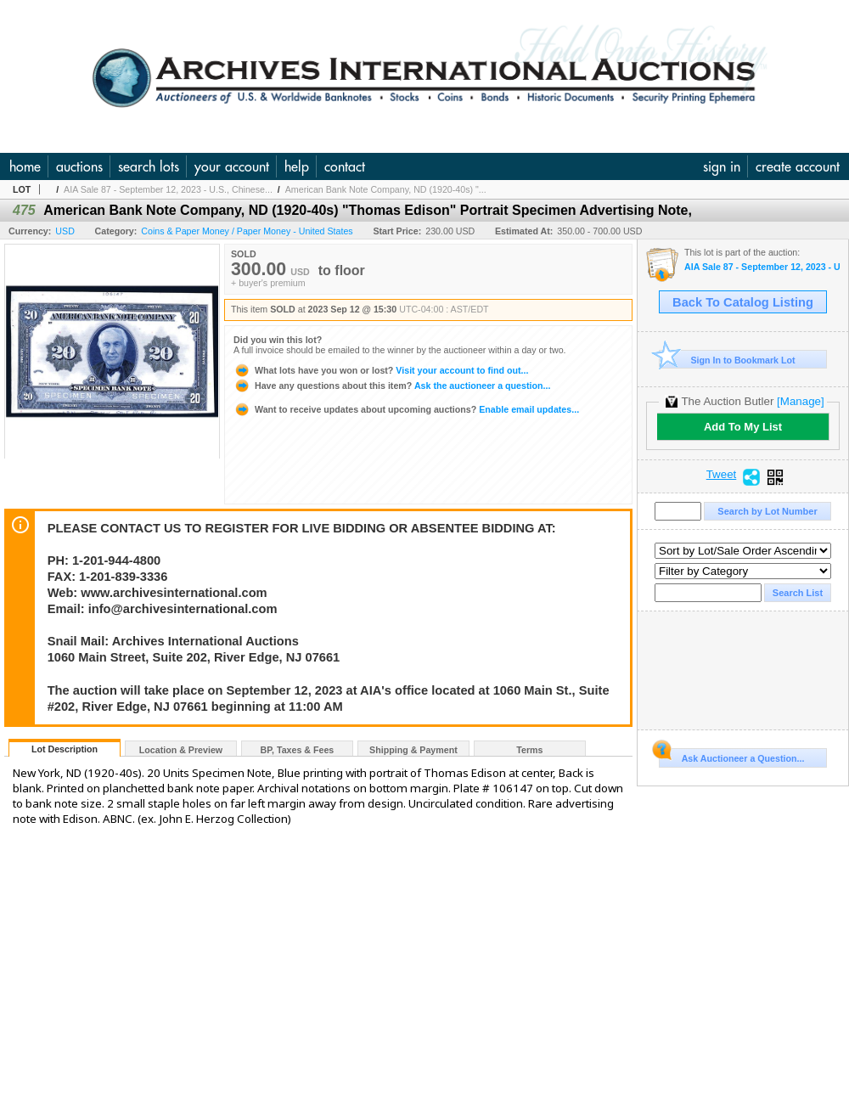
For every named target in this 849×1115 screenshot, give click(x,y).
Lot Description (64, 749)
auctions (79, 166)
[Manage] (800, 401)
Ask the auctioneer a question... (391, 385)
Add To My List (743, 426)
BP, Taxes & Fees (298, 750)
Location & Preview (180, 750)
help (296, 166)
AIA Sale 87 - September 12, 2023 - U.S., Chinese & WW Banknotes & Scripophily (762, 267)
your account (231, 166)
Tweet (721, 475)
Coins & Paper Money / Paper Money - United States (246, 231)
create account (798, 166)
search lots (148, 166)
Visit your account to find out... (380, 370)
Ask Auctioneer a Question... (731, 755)
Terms (529, 750)
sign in (721, 166)
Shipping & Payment (413, 750)
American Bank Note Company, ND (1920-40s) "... (385, 189)
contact (344, 166)
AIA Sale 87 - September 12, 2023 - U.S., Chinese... (168, 189)
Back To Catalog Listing (742, 302)
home (25, 166)
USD (65, 231)
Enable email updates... (406, 409)
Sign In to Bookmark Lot (727, 359)
